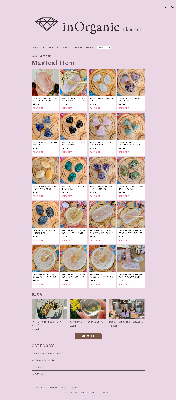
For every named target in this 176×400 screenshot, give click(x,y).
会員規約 (74, 388)
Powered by (88, 396)
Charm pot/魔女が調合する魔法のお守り (47, 353)
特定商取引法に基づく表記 (58, 388)
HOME (35, 47)
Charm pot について (50, 47)
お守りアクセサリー (38, 367)
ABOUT (66, 47)
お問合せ (89, 47)
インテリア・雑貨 (37, 374)
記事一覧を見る (88, 336)
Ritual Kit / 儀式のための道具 (43, 360)
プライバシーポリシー (40, 388)
